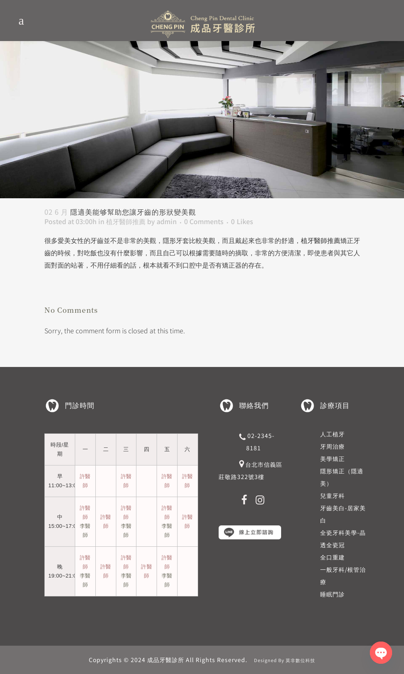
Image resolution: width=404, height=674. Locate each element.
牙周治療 (332, 446)
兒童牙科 (332, 495)
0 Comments (204, 221)
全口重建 (332, 557)
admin (167, 221)
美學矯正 (332, 458)
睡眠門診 (332, 594)
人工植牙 (332, 434)
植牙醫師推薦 (125, 221)
